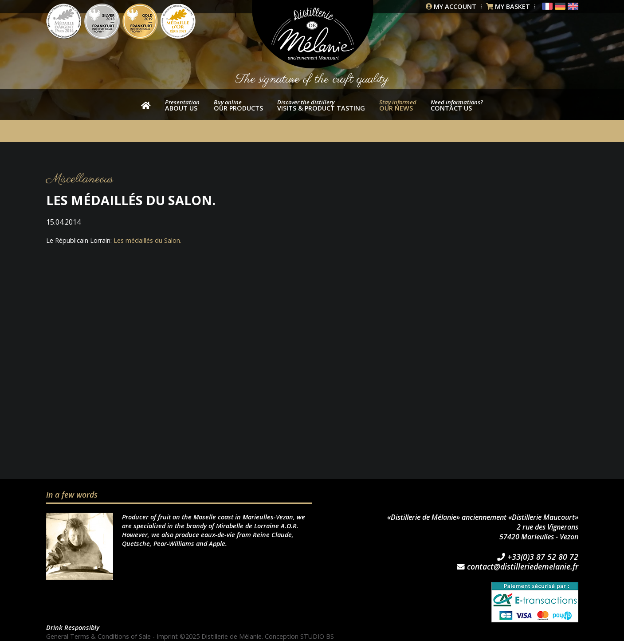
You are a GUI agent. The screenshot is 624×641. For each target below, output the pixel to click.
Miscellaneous (79, 179)
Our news (397, 105)
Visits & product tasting (321, 105)
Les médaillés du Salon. (147, 240)
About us (182, 105)
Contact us (457, 105)
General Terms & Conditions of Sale (98, 636)
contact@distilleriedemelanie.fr (517, 567)
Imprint (167, 636)
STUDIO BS (317, 636)
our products (238, 105)
